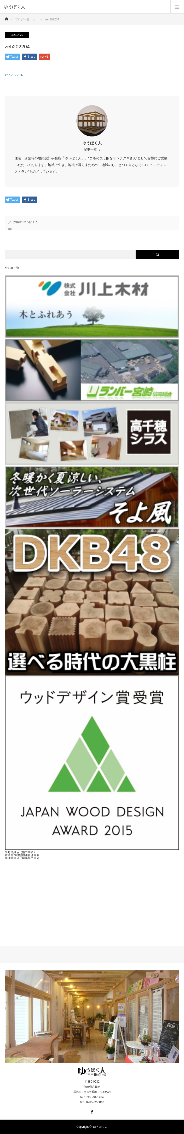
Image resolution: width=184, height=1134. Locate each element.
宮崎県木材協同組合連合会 (22, 855)
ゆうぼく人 (92, 143)
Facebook (91, 1111)
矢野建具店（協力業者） (20, 852)
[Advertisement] (92, 899)
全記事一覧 (12, 268)
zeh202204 (14, 75)
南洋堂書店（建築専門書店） (23, 858)
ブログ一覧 (22, 19)
